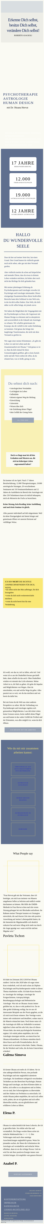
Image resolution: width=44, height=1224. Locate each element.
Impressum (10, 1203)
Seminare (23, 829)
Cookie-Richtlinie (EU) (17, 1209)
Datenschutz (11, 1206)
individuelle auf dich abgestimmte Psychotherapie (23, 769)
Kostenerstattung (15, 1199)
